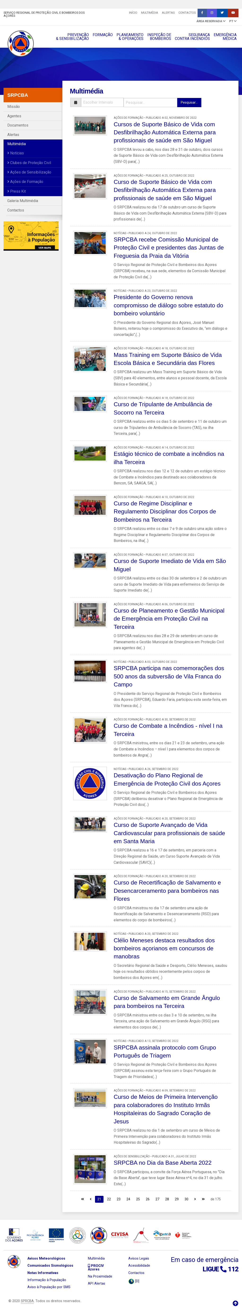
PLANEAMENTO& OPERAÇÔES (130, 37)
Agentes (14, 116)
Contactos (187, 12)
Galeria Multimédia (22, 201)
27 (157, 1199)
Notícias (15, 153)
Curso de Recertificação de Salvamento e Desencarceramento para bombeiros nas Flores (167, 890)
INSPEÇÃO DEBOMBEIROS (159, 37)
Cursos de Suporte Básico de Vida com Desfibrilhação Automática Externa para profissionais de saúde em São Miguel (165, 132)
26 (148, 1199)
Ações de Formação (25, 181)
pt (233, 21)
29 (177, 1199)
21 (99, 1199)
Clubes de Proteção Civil (29, 163)
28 (167, 1199)
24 (128, 1199)
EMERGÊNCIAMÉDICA (225, 37)
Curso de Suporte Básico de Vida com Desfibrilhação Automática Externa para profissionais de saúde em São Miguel (165, 190)
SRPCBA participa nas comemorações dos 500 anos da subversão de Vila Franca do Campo (169, 676)
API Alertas (96, 1284)
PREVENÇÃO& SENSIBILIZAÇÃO (72, 37)
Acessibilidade (139, 1266)
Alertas (168, 12)
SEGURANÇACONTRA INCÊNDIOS (192, 37)
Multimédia (149, 12)
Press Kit (16, 191)
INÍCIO (133, 12)
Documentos (17, 125)
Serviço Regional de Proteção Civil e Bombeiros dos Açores (44, 14)
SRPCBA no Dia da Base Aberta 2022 (163, 1162)
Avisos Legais (138, 1259)
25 (138, 1199)
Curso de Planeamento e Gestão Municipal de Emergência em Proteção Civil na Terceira (169, 618)
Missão (13, 106)
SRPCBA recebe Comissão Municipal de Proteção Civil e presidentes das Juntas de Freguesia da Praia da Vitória (169, 247)
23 (119, 1199)
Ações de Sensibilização (29, 172)
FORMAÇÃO (103, 35)
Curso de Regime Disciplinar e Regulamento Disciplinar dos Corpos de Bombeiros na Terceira (165, 511)
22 (109, 1199)
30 (186, 1199)
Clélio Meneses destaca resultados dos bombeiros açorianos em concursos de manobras (164, 948)
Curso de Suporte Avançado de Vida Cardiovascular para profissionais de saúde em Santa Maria (169, 833)
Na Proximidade (100, 1276)
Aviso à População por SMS (48, 1287)
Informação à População (46, 1280)
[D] (133, 1281)
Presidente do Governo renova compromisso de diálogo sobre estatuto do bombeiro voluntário (168, 305)
